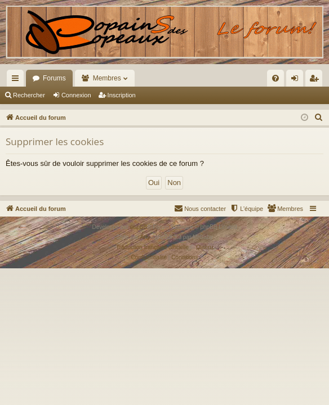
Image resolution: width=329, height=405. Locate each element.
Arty (145, 237)
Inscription (122, 95)
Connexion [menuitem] (297, 80)
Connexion (76, 95)
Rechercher (29, 95)
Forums (54, 78)
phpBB (138, 227)
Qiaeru (204, 247)
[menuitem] (225, 78)
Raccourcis (17, 80)
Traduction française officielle (152, 247)
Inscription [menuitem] (316, 80)
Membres (107, 78)
